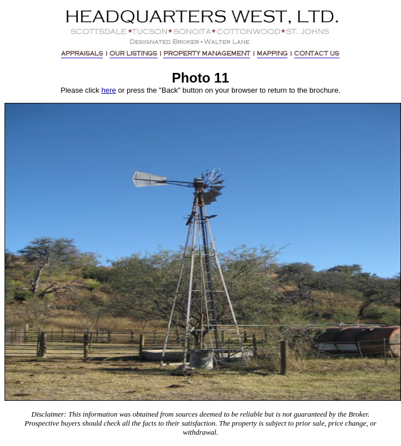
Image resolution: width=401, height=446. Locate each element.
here (108, 90)
